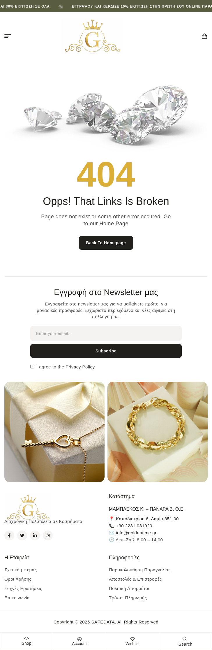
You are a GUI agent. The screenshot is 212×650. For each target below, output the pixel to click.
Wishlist (132, 643)
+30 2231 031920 (134, 525)
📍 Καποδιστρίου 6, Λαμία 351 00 (144, 518)
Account (79, 643)
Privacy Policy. (80, 366)
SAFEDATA (103, 621)
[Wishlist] (132, 639)
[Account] (79, 639)
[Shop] (26, 639)
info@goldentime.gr (136, 532)
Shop (26, 643)
